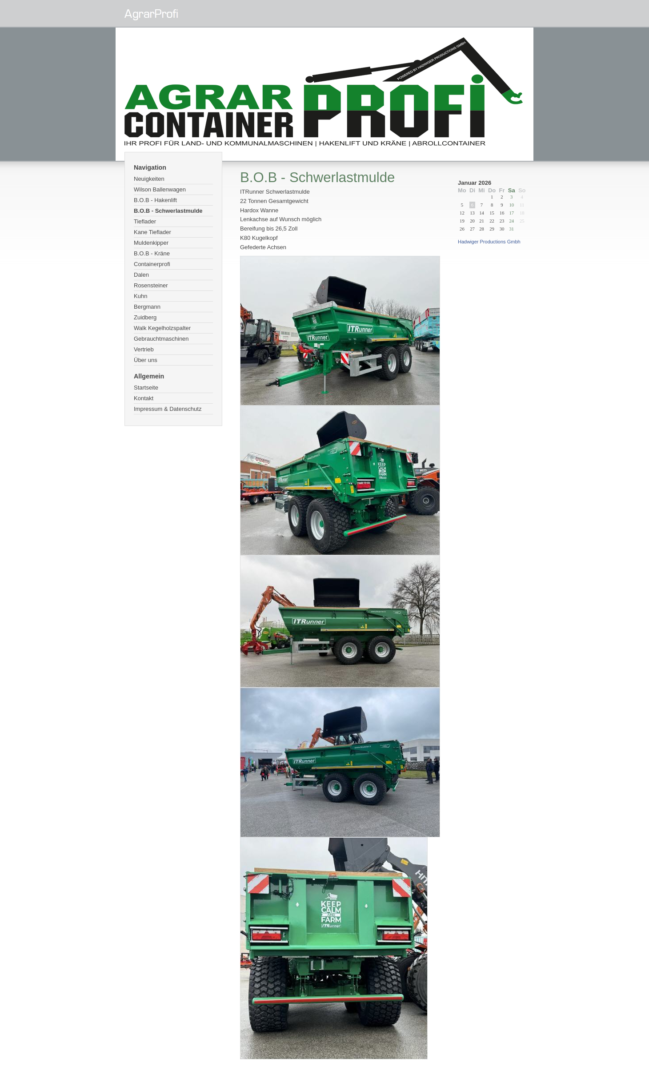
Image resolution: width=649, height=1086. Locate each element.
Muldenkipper (151, 242)
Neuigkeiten (149, 178)
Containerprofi (152, 264)
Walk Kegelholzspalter (162, 328)
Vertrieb (144, 349)
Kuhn (140, 296)
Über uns (145, 360)
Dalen (141, 274)
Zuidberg (145, 317)
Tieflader (145, 221)
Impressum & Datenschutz (167, 409)
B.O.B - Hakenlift (155, 200)
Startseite (146, 387)
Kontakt (143, 398)
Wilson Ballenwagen (160, 189)
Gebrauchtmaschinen (161, 338)
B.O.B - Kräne (152, 253)
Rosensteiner (151, 285)
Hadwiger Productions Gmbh (489, 241)
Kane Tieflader (152, 232)
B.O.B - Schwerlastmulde (168, 210)
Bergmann (147, 306)
